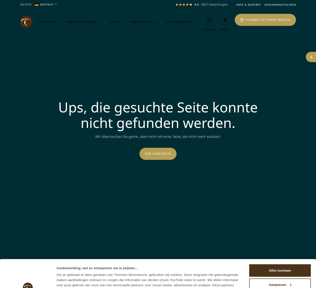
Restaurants (145, 21)
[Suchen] (210, 22)
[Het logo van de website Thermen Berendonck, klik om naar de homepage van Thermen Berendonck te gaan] (26, 22)
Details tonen (66, 279)
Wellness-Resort (85, 21)
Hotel (117, 21)
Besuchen (50, 21)
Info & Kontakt (248, 4)
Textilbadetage (179, 21)
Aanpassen (280, 256)
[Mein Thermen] (225, 22)
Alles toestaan (280, 242)
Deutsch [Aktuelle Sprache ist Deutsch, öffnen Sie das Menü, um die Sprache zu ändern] (46, 4)
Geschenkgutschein (280, 4)
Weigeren (280, 271)
